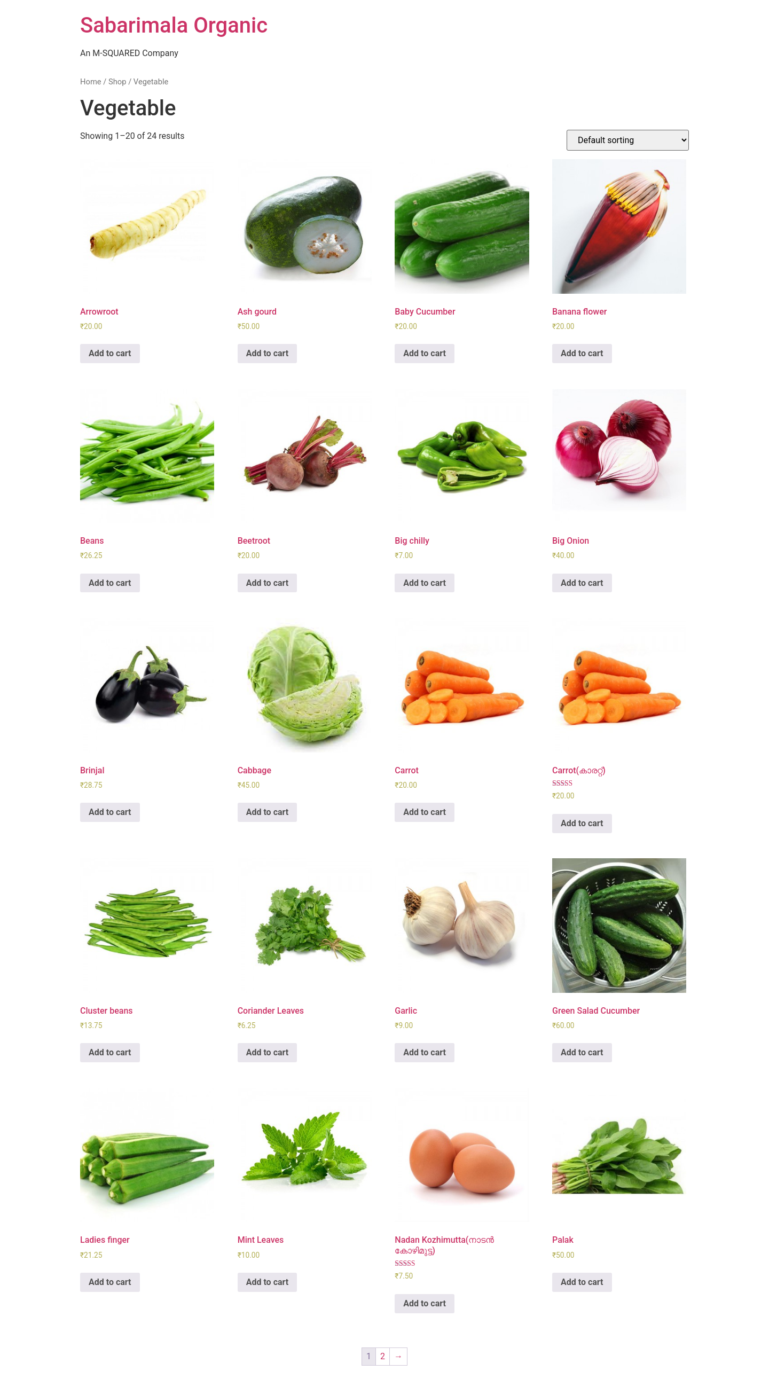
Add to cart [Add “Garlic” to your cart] (424, 1052)
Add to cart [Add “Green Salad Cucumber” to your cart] (582, 1052)
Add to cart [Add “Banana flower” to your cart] (582, 353)
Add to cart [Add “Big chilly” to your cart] (424, 583)
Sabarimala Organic (174, 25)
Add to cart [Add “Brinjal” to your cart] (110, 812)
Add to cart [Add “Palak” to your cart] (582, 1282)
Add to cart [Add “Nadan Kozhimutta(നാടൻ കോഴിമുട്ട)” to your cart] (424, 1303)
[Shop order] (628, 140)
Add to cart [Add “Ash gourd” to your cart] (267, 353)
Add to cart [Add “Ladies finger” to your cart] (110, 1282)
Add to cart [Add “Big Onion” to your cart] (582, 583)
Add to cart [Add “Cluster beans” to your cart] (110, 1052)
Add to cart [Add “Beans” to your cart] (110, 583)
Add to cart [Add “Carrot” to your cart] (424, 812)
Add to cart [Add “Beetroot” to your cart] (267, 583)
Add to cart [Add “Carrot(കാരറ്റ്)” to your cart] (582, 823)
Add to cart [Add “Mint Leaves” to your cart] (267, 1282)
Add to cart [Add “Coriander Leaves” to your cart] (267, 1052)
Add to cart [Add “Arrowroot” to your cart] (110, 353)
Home (90, 82)
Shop (117, 82)
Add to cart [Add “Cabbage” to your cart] (267, 812)
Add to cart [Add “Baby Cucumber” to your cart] (424, 353)
